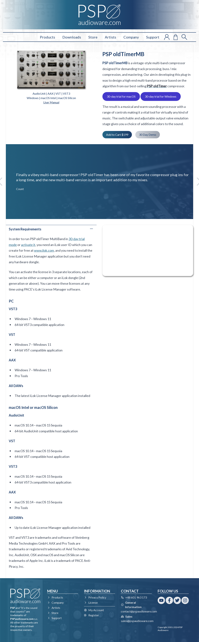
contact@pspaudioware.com (139, 611)
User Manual (51, 102)
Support (152, 37)
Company (131, 37)
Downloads (71, 37)
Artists (110, 37)
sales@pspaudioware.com (137, 621)
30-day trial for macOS (121, 96)
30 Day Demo (147, 134)
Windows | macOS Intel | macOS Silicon (51, 98)
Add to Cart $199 (117, 134)
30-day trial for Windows (160, 96)
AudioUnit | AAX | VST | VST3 (51, 93)
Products (47, 37)
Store (92, 37)
